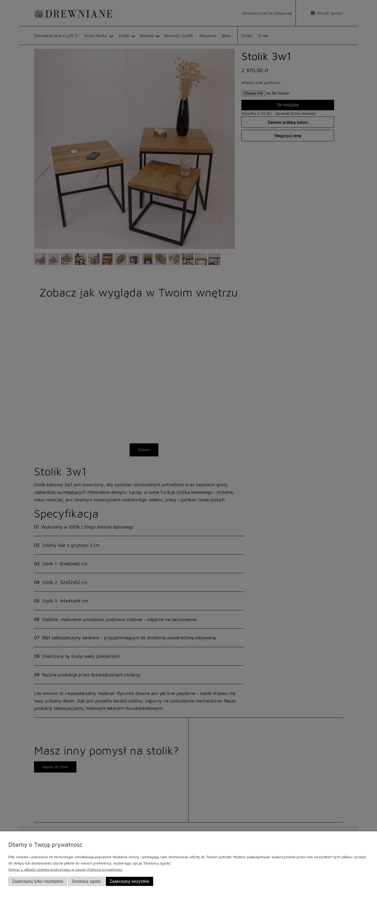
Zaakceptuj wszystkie (129, 881)
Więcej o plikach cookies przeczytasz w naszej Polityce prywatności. (65, 869)
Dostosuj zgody (86, 881)
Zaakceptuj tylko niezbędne (37, 881)
